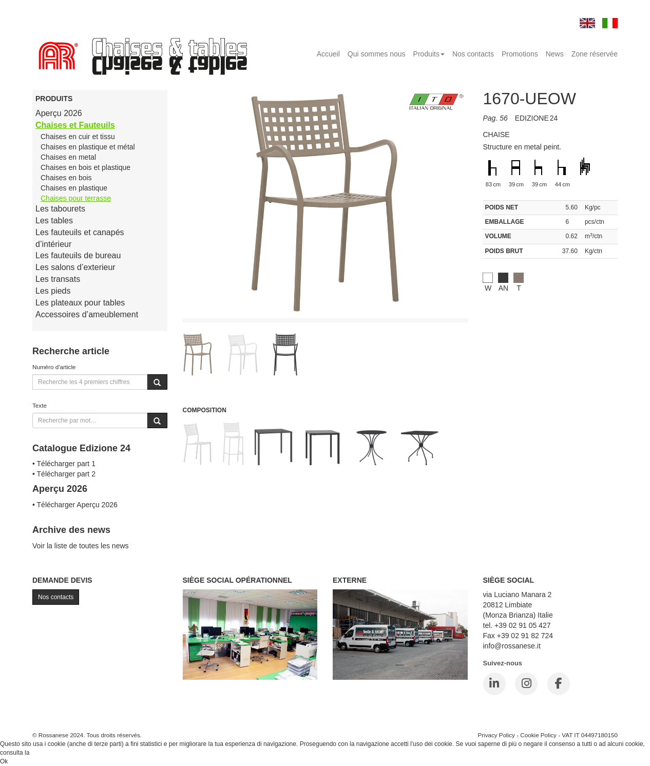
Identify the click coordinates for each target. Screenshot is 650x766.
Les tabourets (60, 208)
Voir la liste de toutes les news (80, 546)
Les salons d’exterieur (75, 267)
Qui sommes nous (377, 54)
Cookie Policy (538, 735)
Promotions (520, 54)
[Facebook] (558, 684)
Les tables (54, 220)
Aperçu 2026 (58, 113)
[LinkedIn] (494, 684)
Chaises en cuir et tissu (78, 136)
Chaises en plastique (74, 188)
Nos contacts (473, 54)
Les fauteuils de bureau (78, 255)
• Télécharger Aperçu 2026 (75, 505)
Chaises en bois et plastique (85, 167)
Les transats (57, 279)
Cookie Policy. (50, 752)
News (555, 54)
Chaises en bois (66, 178)
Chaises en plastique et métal (88, 147)
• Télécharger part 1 (63, 463)
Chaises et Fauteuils (75, 125)
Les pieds (53, 290)
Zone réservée (594, 54)
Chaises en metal (68, 157)
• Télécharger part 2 (63, 474)
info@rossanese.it (512, 646)
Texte (39, 405)
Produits (429, 54)
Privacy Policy (496, 735)
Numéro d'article (54, 366)
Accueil (328, 54)
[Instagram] (526, 684)
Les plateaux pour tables (80, 302)
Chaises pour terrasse (76, 198)
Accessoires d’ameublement (86, 314)
